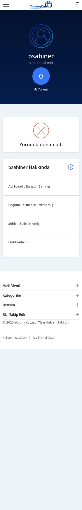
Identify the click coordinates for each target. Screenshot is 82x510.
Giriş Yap (77, 4)
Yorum (41, 89)
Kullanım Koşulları (15, 337)
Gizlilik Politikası (43, 337)
